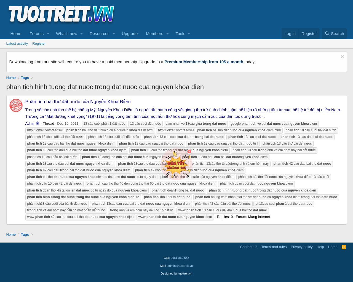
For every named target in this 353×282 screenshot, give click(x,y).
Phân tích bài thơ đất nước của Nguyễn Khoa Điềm (78, 101)
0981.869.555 (180, 257)
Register (39, 43)
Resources (99, 33)
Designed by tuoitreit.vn (176, 273)
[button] (48, 33)
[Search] (334, 33)
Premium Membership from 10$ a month (203, 61)
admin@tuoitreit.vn (180, 265)
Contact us (248, 247)
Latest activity (17, 43)
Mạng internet (259, 217)
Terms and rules (274, 247)
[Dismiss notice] (341, 57)
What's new (66, 33)
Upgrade (130, 33)
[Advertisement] (246, 14)
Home (16, 33)
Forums (37, 33)
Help (320, 247)
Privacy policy (301, 247)
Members (154, 33)
